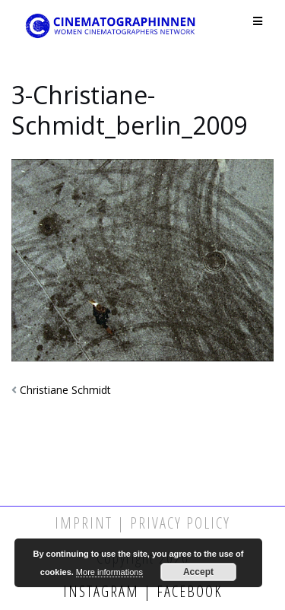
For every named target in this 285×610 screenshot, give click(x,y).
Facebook (187, 591)
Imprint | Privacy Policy (142, 523)
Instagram (103, 591)
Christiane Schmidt (65, 390)
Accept (198, 572)
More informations (109, 572)
